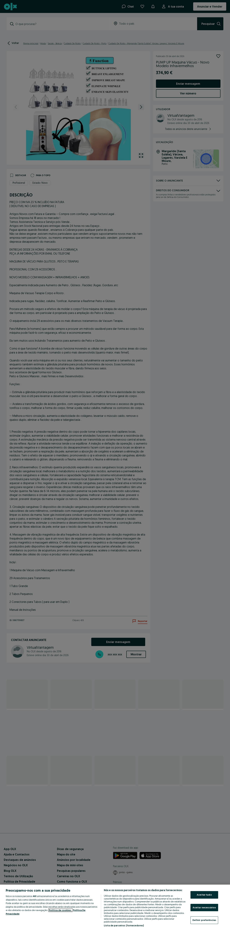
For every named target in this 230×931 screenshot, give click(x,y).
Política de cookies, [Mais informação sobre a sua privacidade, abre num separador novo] (60, 910)
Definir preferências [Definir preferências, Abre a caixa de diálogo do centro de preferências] (204, 920)
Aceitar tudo (204, 894)
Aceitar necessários (204, 907)
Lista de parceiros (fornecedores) (124, 925)
